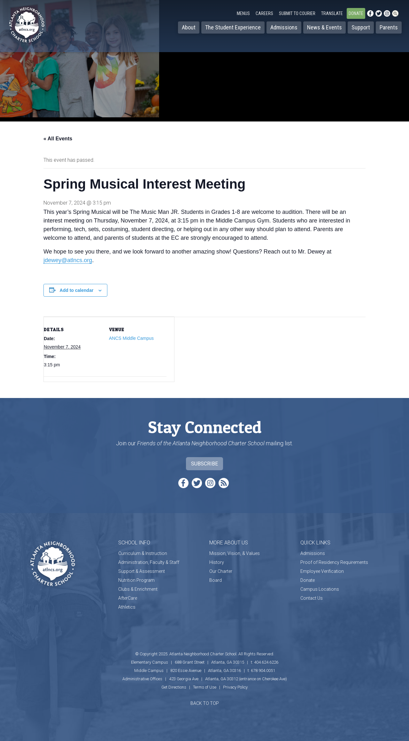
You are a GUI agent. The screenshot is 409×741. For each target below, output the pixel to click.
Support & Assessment (141, 571)
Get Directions (173, 687)
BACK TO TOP (204, 703)
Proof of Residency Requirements (334, 562)
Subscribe (204, 464)
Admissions (283, 27)
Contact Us (311, 598)
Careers (264, 13)
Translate (332, 13)
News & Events (324, 27)
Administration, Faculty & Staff (148, 562)
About (189, 27)
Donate (356, 13)
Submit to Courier (297, 13)
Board (215, 580)
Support (360, 27)
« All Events (57, 138)
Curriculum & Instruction (142, 553)
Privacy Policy (235, 687)
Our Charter (220, 571)
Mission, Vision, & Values (234, 553)
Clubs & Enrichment (138, 589)
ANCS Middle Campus (131, 338)
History (216, 562)
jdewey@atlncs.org (67, 260)
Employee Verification (322, 571)
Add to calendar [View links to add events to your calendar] (77, 290)
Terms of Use (204, 687)
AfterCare (127, 598)
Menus (243, 13)
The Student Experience (233, 27)
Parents (389, 27)
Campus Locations (319, 589)
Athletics (126, 607)
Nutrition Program (136, 580)
